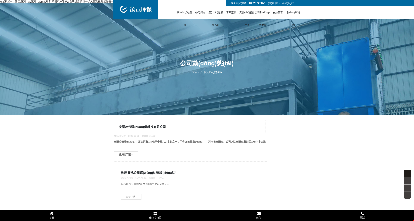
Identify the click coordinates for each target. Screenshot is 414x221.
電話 (362, 215)
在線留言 (278, 12)
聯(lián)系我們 (293, 18)
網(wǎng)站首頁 (184, 18)
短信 (258, 215)
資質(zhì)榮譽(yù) (246, 18)
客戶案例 (231, 12)
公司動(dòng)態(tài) (262, 18)
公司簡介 (200, 12)
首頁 (194, 72)
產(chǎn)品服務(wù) (215, 18)
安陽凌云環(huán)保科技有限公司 (143, 128)
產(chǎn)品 (155, 215)
